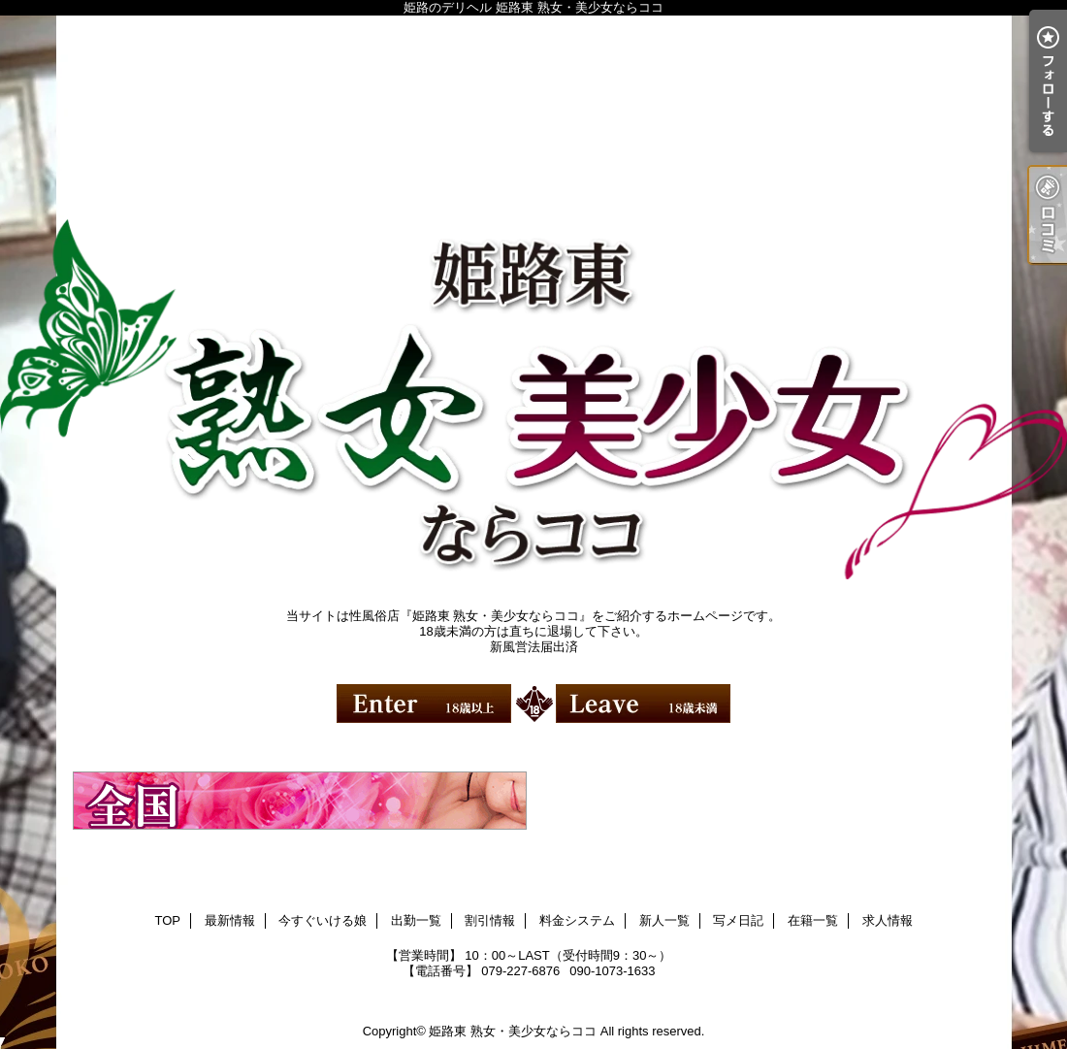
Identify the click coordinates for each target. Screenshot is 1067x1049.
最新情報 (230, 920)
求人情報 (887, 920)
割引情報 (490, 920)
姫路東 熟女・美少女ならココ (513, 1031)
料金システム (577, 920)
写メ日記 (738, 920)
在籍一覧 (813, 920)
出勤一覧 (416, 920)
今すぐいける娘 (322, 920)
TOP (167, 920)
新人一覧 (664, 920)
